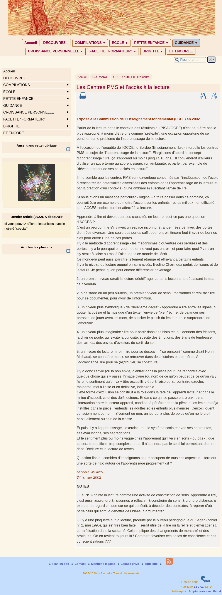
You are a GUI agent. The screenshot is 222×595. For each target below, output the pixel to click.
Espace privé (129, 563)
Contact (78, 563)
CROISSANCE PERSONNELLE (55, 51)
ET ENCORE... (181, 51)
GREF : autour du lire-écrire (131, 77)
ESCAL (199, 586)
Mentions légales (102, 563)
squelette (150, 563)
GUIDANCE (186, 43)
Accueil (30, 43)
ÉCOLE (120, 43)
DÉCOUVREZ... (55, 43)
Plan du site (59, 563)
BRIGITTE (153, 51)
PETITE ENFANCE (151, 43)
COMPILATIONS (90, 43)
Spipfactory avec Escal (205, 591)
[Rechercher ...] (190, 59)
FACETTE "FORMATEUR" (113, 51)
